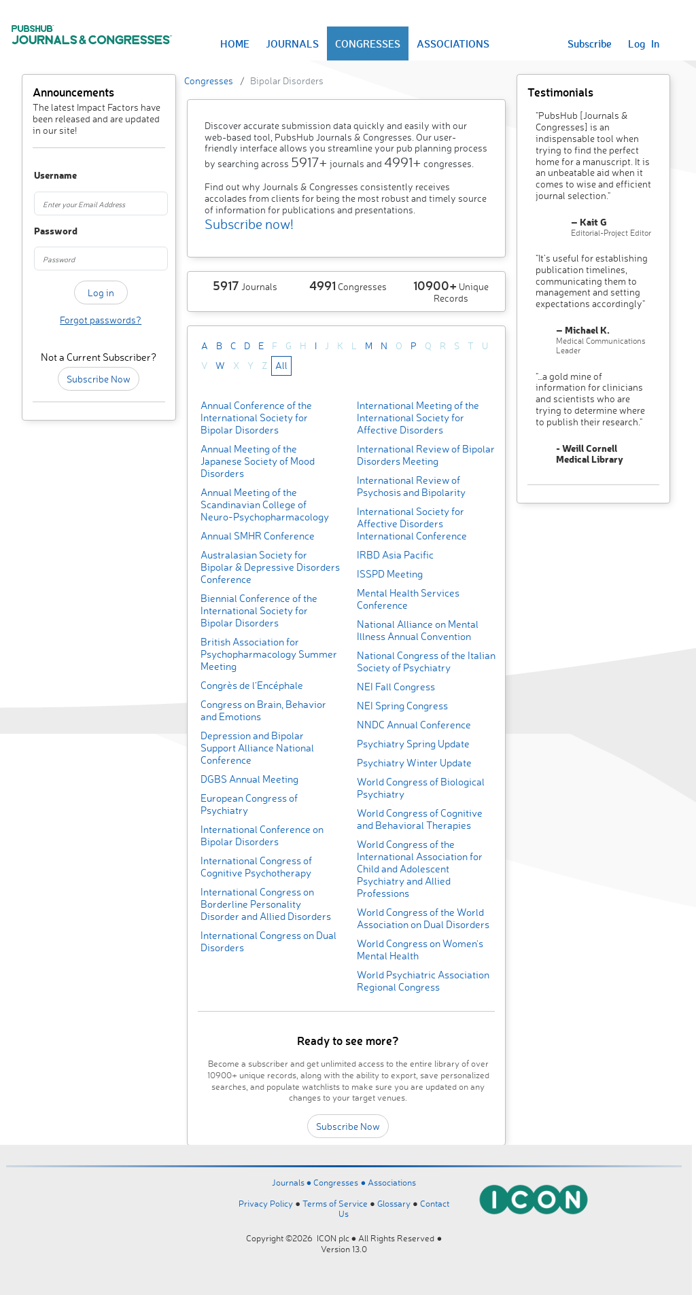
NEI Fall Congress (396, 686)
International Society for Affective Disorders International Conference (412, 523)
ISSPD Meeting (390, 573)
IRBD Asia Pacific (395, 554)
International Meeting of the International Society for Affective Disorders (418, 417)
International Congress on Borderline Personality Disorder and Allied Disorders (266, 904)
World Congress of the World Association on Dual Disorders (423, 918)
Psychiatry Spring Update (413, 743)
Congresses (208, 80)
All (281, 365)
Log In (643, 43)
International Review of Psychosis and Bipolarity (411, 486)
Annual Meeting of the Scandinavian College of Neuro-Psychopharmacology (265, 504)
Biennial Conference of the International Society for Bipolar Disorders (259, 610)
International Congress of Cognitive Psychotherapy (256, 866)
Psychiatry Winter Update (414, 762)
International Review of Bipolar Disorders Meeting (426, 454)
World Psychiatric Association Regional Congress (423, 980)
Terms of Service (335, 1203)
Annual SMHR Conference (258, 535)
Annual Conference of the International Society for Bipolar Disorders (256, 417)
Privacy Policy (266, 1203)
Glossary (394, 1203)
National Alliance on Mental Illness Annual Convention (417, 630)
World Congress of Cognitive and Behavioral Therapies (420, 819)
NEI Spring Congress (402, 705)
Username (43, 175)
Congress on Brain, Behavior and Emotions (263, 710)
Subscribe (590, 43)
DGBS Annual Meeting (249, 779)
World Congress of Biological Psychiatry (421, 787)
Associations (392, 1182)
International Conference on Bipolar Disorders (262, 835)
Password (43, 231)
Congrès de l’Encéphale (252, 685)
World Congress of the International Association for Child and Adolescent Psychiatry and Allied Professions (420, 869)
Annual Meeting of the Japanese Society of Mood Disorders (258, 461)
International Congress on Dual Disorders (268, 941)
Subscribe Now (98, 379)
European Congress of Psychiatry (249, 804)
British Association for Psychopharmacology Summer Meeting (269, 654)
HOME (234, 43)
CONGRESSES (367, 43)
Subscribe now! (249, 223)
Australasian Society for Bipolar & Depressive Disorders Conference (270, 567)
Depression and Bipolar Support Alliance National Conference (257, 747)
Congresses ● (340, 1182)
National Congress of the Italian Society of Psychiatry (426, 661)
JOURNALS (292, 43)
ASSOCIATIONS (453, 43)
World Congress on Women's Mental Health (420, 949)
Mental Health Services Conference (408, 598)
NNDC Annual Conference (414, 724)
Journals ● (293, 1182)
